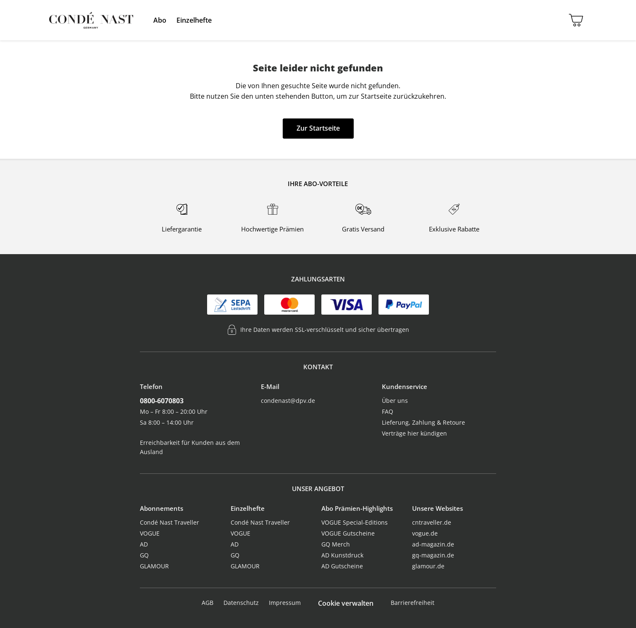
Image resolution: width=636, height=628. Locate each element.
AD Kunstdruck (342, 555)
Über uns (395, 401)
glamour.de (428, 566)
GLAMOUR (154, 566)
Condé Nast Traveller (169, 522)
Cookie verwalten (345, 603)
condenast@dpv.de (288, 401)
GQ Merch (335, 544)
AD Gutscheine (342, 566)
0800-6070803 (162, 400)
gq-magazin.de (433, 555)
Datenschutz (241, 603)
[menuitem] (159, 20)
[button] (159, 20)
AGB (207, 603)
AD (144, 544)
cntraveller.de (431, 522)
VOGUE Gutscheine (348, 533)
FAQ (387, 411)
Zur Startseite (318, 128)
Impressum (285, 603)
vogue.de (425, 533)
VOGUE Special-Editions (354, 522)
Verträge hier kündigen (414, 433)
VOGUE (150, 533)
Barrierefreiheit (412, 603)
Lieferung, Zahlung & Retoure (423, 422)
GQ (144, 555)
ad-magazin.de (433, 544)
